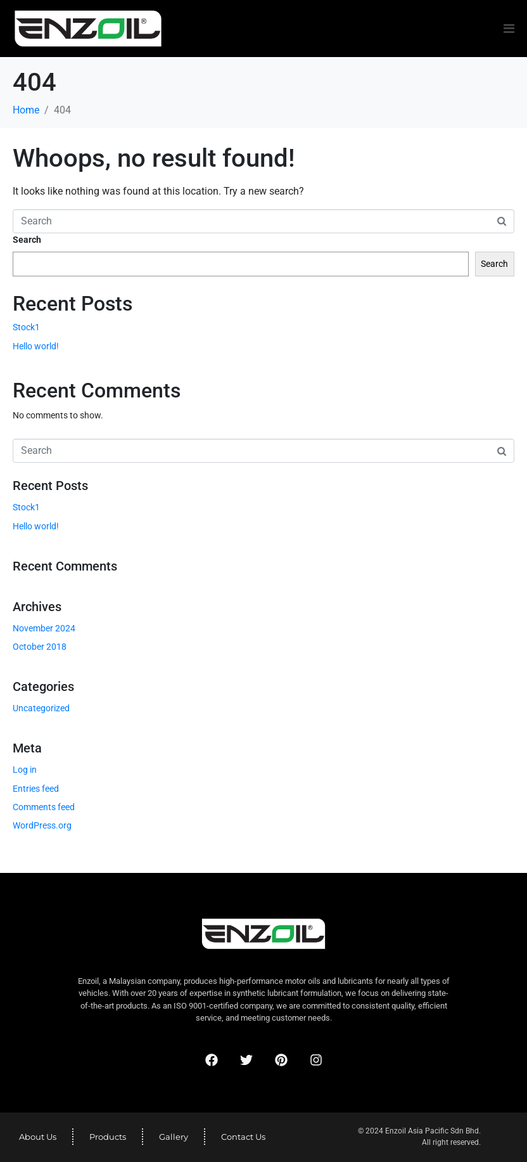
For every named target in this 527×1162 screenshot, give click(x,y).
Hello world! (36, 346)
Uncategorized (41, 708)
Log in (25, 770)
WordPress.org (42, 825)
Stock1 (26, 327)
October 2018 (40, 647)
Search (27, 240)
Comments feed (44, 807)
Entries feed (36, 789)
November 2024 (44, 628)
